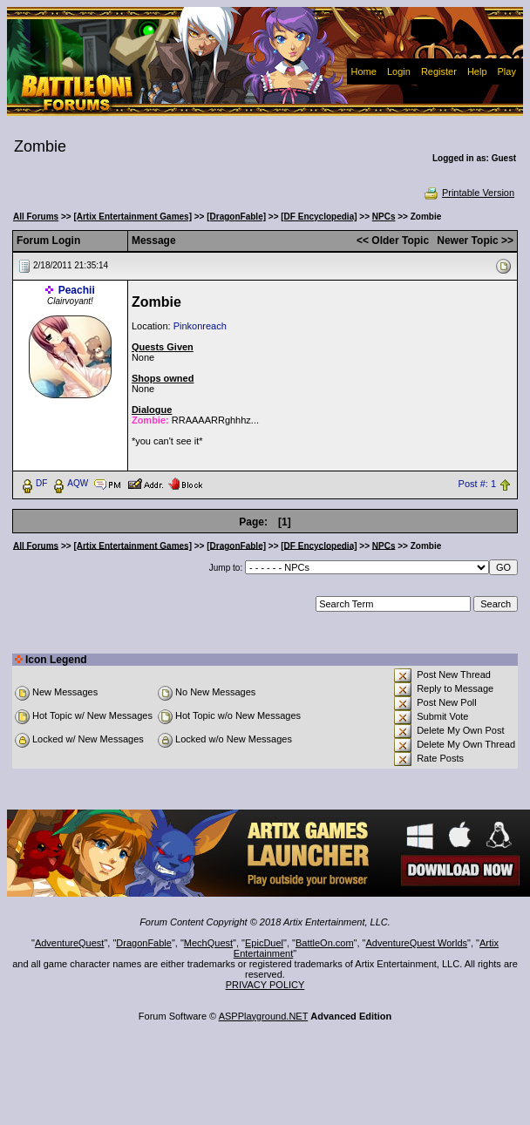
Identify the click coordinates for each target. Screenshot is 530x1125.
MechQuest (208, 943)
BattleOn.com (325, 943)
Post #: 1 (477, 483)
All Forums (35, 216)
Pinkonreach (200, 326)
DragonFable (144, 943)
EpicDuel (264, 943)
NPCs (384, 216)
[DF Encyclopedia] (319, 216)
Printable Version (468, 192)
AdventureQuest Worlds (417, 943)
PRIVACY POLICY (265, 984)
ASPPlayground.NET (264, 1016)
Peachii (76, 290)
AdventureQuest (70, 943)
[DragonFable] (236, 216)
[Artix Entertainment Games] (132, 216)
